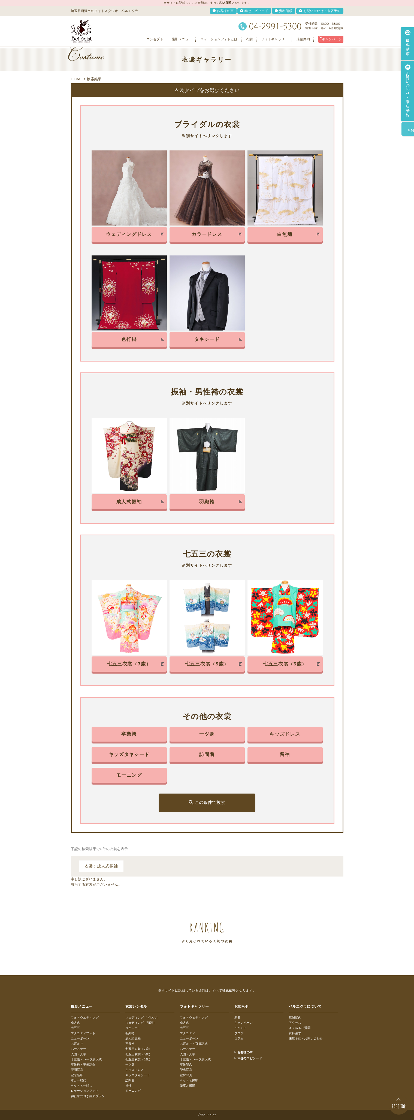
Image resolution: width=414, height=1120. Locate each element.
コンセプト (154, 39)
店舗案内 (303, 39)
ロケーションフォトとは (218, 39)
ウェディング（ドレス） (142, 1017)
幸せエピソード (256, 11)
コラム (239, 1038)
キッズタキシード (137, 1075)
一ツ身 (130, 1064)
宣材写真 (186, 1075)
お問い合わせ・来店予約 (321, 11)
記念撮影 (77, 1075)
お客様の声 (225, 11)
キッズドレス (134, 1070)
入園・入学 (78, 1054)
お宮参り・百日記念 (194, 1043)
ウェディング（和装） (140, 1023)
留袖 (128, 1085)
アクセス (295, 1023)
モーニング (133, 1091)
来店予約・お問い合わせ (306, 1038)
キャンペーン (332, 39)
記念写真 (186, 1070)
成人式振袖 (133, 1038)
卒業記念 (186, 1064)
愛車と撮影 (187, 1085)
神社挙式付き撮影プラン (88, 1096)
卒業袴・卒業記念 (83, 1064)
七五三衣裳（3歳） (138, 1059)
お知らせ (241, 1006)
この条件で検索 (210, 802)
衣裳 (249, 39)
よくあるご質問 (300, 1028)
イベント (240, 1028)
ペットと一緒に (82, 1085)
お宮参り (77, 1043)
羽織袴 (130, 1033)
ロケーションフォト (85, 1091)
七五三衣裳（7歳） (138, 1049)
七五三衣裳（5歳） (138, 1054)
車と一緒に (78, 1080)
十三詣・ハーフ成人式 (86, 1059)
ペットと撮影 (189, 1080)
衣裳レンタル (136, 1006)
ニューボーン (80, 1038)
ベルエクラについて (305, 1006)
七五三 (75, 1028)
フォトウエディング (85, 1017)
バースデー (78, 1049)
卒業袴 (130, 1043)
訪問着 (130, 1080)
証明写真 (77, 1070)
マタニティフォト (83, 1033)
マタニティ (187, 1033)
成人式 (75, 1023)
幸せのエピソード (249, 1058)
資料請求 (286, 11)
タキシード (133, 1028)
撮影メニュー (182, 39)
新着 (237, 1017)
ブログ (239, 1033)
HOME (77, 79)
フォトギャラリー (274, 39)
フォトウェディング (194, 1017)
